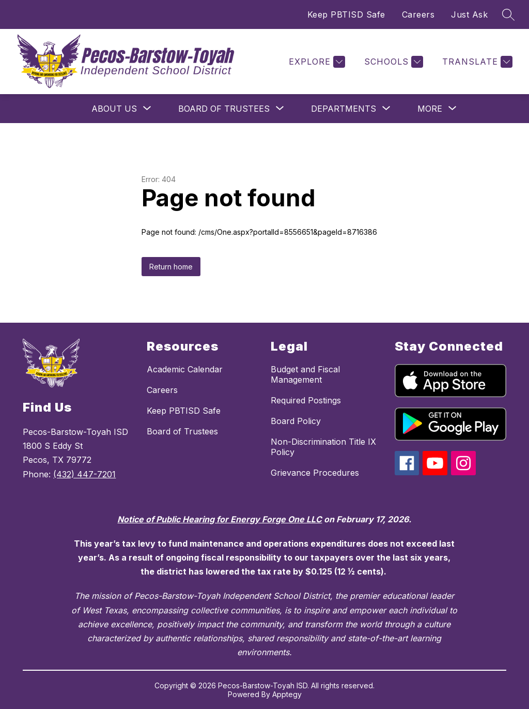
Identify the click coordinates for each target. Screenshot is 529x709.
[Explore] (315, 61)
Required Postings (306, 400)
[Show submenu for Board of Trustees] (224, 108)
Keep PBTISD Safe (346, 14)
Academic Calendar (185, 369)
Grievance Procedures (315, 472)
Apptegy (287, 694)
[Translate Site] (476, 61)
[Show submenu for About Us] (114, 108)
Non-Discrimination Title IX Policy (323, 446)
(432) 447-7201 (84, 474)
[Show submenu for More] (429, 108)
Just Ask (469, 14)
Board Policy (296, 421)
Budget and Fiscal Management (305, 374)
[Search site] (508, 14)
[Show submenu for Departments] (343, 108)
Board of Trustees (182, 431)
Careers (418, 14)
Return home (171, 266)
